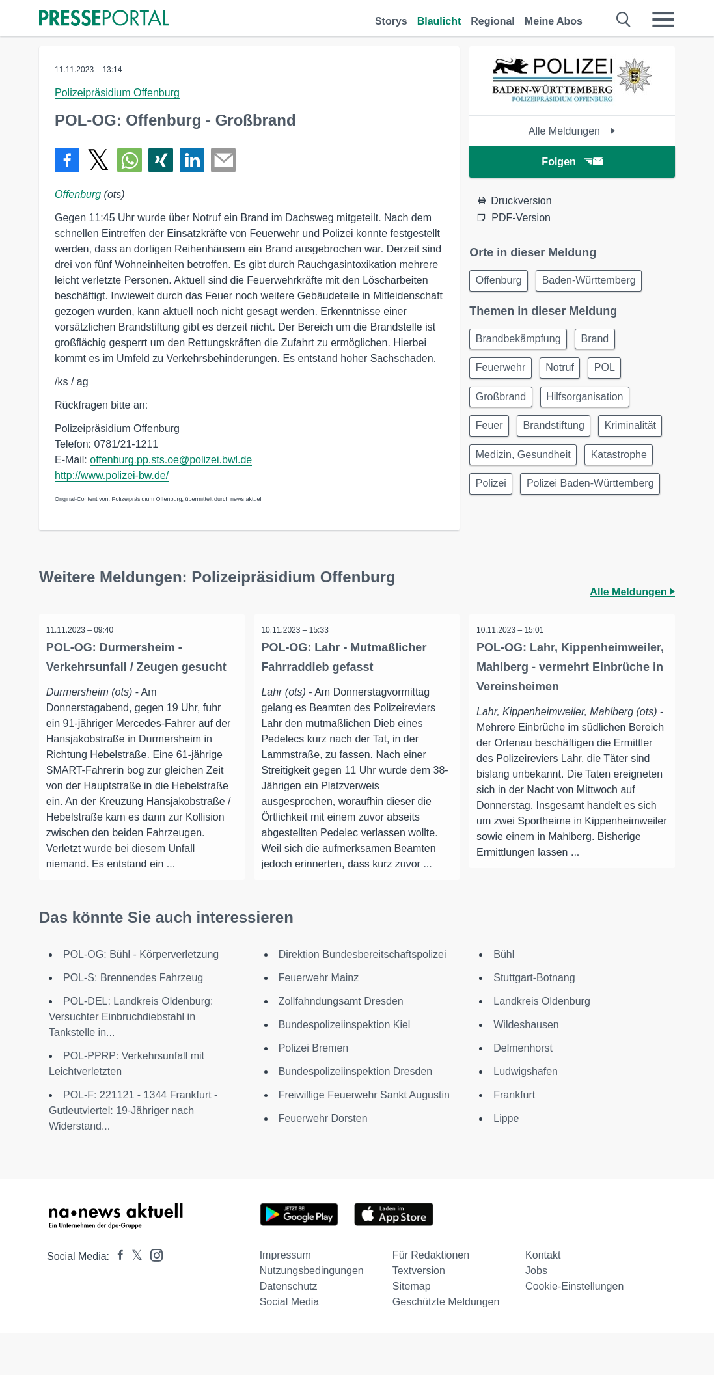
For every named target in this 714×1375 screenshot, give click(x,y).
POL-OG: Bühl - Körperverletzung (141, 995)
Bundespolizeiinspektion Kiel (345, 1066)
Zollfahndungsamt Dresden (341, 1042)
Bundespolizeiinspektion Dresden (356, 1113)
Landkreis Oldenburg (541, 1042)
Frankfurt (514, 1136)
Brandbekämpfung (520, 341)
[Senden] (223, 160)
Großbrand (503, 404)
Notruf (567, 373)
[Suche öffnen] (624, 19)
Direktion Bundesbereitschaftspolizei (362, 995)
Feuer (491, 435)
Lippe (506, 1159)
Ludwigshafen (525, 1113)
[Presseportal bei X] (133, 1297)
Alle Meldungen (572, 131)
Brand (602, 341)
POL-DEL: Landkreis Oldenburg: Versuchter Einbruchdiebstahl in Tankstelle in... (131, 1058)
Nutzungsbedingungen (312, 1312)
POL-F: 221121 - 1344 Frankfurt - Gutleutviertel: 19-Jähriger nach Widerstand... (133, 1152)
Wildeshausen (526, 1066)
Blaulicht (439, 21)
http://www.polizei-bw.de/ (112, 475)
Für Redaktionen (430, 1296)
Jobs (536, 1312)
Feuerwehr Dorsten (323, 1159)
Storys (391, 21)
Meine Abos (554, 21)
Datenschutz (289, 1327)
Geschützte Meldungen (446, 1343)
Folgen (572, 161)
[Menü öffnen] (663, 19)
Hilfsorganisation (591, 404)
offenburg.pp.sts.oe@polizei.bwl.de (171, 459)
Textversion (418, 1312)
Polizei (574, 498)
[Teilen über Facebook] (67, 160)
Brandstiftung (560, 435)
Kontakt (542, 1296)
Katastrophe (506, 498)
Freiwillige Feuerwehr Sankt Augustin (364, 1136)
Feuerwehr (502, 373)
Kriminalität (503, 466)
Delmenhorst (523, 1089)
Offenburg (78, 194)
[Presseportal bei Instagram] (153, 1295)
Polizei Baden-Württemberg (541, 529)
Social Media (290, 1343)
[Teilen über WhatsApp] (129, 160)
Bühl (503, 995)
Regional (493, 21)
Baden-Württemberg (595, 281)
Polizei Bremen (314, 1089)
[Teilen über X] (98, 160)
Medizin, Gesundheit (601, 466)
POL (615, 373)
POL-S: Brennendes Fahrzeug (133, 1019)
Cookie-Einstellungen (574, 1327)
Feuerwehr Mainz (319, 1019)
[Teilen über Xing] (160, 160)
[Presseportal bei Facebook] (116, 1297)
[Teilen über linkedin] (192, 160)
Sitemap (411, 1327)
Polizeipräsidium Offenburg (117, 92)
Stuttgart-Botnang (534, 1019)
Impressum (285, 1296)
